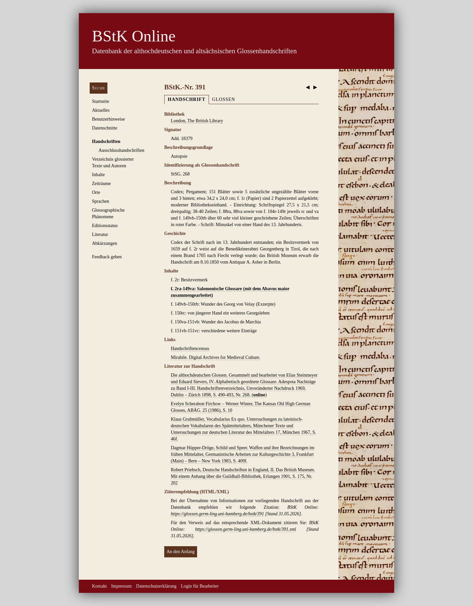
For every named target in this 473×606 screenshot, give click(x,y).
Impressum (121, 586)
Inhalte (98, 174)
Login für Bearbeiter (200, 586)
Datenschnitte (104, 128)
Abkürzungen (104, 243)
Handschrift (186, 99)
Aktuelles (101, 110)
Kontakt (99, 586)
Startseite (100, 101)
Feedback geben (107, 256)
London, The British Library (197, 120)
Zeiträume (101, 183)
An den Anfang (181, 551)
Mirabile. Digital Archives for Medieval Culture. (215, 357)
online (259, 394)
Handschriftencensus (190, 348)
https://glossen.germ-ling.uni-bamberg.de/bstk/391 (217, 513)
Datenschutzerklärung (156, 586)
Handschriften (106, 141)
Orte (96, 192)
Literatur (100, 234)
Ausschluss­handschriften (121, 150)
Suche (98, 87)
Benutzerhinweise (108, 119)
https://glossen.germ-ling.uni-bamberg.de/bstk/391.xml (245, 529)
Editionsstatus (105, 225)
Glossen (223, 99)
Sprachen (100, 201)
